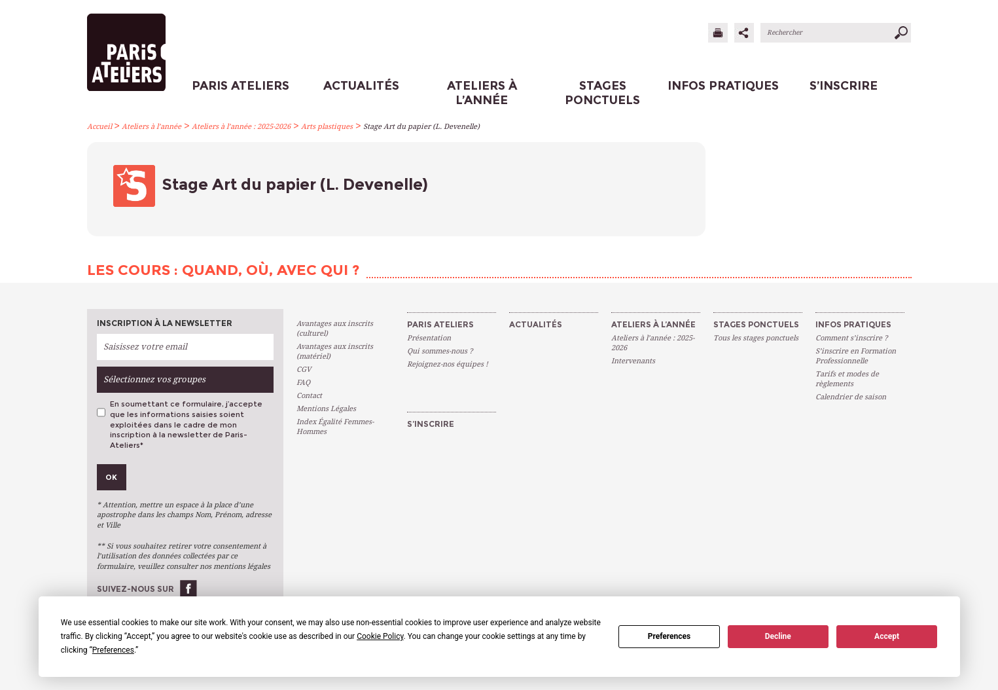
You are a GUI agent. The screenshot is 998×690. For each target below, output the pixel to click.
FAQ (303, 382)
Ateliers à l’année (151, 126)
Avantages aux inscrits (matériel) (334, 351)
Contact (309, 395)
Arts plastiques (327, 126)
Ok (111, 477)
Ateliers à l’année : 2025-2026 (241, 126)
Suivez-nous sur (135, 589)
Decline (778, 636)
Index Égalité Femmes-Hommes (335, 427)
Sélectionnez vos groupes (154, 379)
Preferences (669, 636)
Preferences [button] (113, 650)
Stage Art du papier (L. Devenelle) (421, 126)
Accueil (99, 126)
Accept (886, 636)
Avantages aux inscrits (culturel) (334, 328)
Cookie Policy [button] (380, 636)
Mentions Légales (326, 409)
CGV (303, 369)
